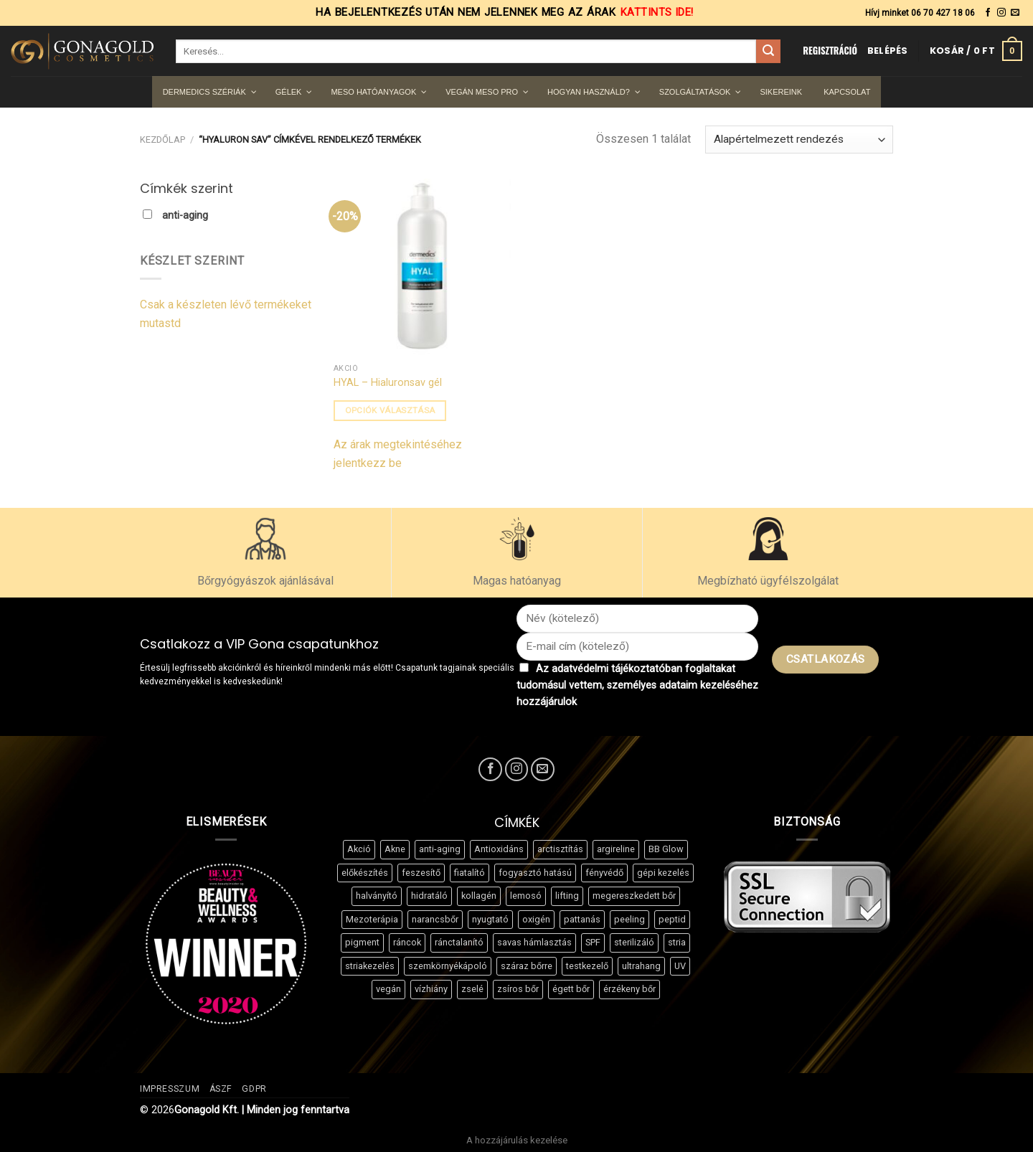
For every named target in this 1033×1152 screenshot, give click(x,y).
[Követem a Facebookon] (988, 13)
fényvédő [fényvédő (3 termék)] (604, 872)
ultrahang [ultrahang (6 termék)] (641, 965)
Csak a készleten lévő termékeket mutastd (225, 314)
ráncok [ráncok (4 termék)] (407, 942)
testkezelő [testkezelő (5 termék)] (587, 965)
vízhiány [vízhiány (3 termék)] (431, 988)
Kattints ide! (657, 12)
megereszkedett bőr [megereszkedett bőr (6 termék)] (634, 895)
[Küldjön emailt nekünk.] (1015, 13)
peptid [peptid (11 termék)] (672, 919)
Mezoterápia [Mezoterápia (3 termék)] (372, 919)
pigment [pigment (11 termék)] (362, 942)
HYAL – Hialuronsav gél (388, 383)
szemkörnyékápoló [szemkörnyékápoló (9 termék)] (447, 965)
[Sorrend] (799, 140)
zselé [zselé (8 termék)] (472, 988)
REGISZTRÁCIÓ (830, 50)
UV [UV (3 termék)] (680, 965)
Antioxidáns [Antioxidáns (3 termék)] (499, 849)
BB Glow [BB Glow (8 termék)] (666, 849)
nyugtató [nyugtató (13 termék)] (490, 919)
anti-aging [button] (185, 215)
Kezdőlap (162, 139)
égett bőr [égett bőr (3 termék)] (571, 988)
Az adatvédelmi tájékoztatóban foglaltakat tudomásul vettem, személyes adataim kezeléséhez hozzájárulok (637, 685)
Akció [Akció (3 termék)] (359, 849)
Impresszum (169, 1089)
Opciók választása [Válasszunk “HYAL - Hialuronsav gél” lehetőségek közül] (390, 410)
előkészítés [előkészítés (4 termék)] (364, 872)
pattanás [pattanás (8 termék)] (582, 919)
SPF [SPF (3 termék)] (592, 942)
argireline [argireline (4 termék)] (616, 849)
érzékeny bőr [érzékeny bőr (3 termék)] (629, 988)
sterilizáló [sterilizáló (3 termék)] (634, 942)
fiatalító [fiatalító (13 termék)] (469, 872)
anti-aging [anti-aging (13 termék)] (440, 849)
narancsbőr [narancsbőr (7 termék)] (435, 919)
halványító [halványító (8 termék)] (376, 895)
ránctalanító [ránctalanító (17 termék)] (459, 942)
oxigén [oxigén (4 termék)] (536, 919)
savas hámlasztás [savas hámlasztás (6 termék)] (534, 942)
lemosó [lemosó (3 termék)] (526, 895)
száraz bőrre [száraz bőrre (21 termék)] (526, 965)
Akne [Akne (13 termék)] (395, 849)
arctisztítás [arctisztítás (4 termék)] (560, 849)
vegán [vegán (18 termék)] (388, 988)
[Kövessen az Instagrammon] (1001, 13)
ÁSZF (220, 1089)
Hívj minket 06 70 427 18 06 (920, 13)
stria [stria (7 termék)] (677, 942)
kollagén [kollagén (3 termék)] (478, 895)
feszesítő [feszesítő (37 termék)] (421, 872)
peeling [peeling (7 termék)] (629, 919)
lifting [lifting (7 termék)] (567, 895)
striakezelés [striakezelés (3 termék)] (370, 965)
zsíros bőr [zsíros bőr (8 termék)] (518, 988)
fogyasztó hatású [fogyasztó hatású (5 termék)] (535, 872)
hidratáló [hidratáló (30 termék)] (429, 895)
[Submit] (768, 51)
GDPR (254, 1089)
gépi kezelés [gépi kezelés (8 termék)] (663, 872)
